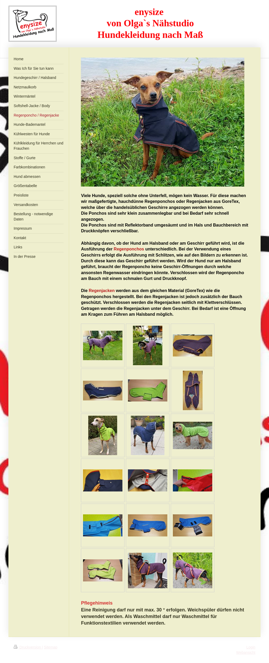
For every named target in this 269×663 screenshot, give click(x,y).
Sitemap (50, 647)
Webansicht (245, 652)
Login (250, 647)
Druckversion (28, 647)
